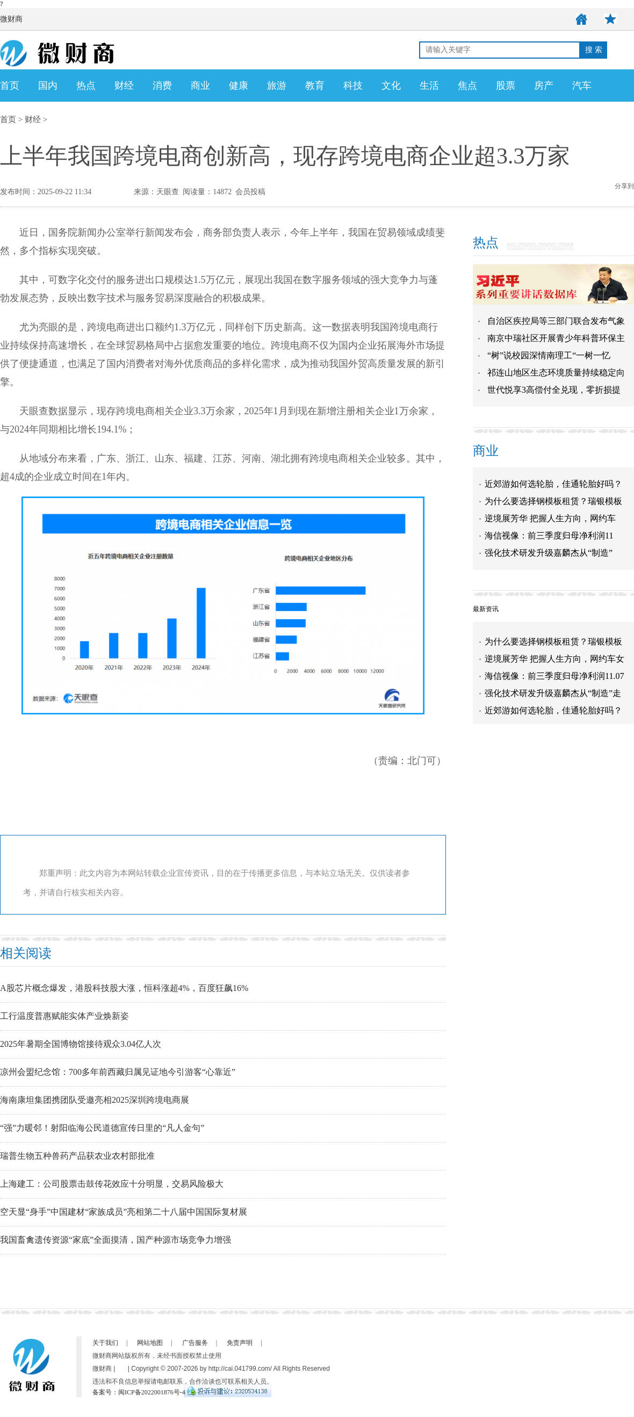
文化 (391, 85)
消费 (162, 85)
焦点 (467, 85)
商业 (200, 85)
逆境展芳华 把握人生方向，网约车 (550, 518)
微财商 (11, 19)
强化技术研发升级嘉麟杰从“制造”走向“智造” (553, 700)
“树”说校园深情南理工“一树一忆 (548, 355)
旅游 (276, 85)
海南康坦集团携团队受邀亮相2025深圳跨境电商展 (94, 1099)
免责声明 (240, 1343)
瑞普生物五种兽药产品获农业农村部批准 (77, 1155)
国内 (47, 85)
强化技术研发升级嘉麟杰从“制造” (549, 552)
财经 (124, 85)
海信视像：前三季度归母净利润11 (549, 535)
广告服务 (195, 1343)
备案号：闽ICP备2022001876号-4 (138, 1392)
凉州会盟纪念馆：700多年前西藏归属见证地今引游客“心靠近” (117, 1071)
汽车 (582, 85)
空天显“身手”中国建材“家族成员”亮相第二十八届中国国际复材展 (123, 1211)
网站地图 (150, 1343)
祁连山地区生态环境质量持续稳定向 (556, 372)
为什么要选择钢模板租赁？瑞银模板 (553, 501)
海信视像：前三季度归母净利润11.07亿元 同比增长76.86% (554, 683)
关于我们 (105, 1343)
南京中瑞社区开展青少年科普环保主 (556, 338)
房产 (543, 85)
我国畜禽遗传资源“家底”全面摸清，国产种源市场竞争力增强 (115, 1239)
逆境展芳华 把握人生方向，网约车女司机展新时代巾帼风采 (554, 666)
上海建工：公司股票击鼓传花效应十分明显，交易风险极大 (112, 1183)
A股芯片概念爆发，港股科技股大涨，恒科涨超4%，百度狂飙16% (124, 988)
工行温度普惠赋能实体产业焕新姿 (64, 1016)
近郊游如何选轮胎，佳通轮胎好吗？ (553, 483)
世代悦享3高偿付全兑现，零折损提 (554, 389)
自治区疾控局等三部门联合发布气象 (556, 320)
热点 (86, 85)
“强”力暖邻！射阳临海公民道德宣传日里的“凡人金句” (102, 1127)
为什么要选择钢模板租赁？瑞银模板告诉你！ (553, 649)
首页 (9, 85)
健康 (238, 85)
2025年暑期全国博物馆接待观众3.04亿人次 (80, 1043)
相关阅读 (26, 953)
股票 (505, 85)
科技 (353, 85)
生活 (429, 85)
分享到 (624, 186)
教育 (315, 85)
